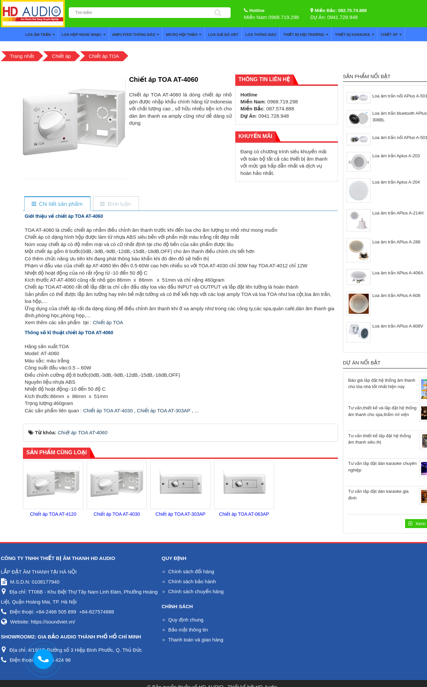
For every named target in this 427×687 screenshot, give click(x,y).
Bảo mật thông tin (188, 629)
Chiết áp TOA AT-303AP (163, 410)
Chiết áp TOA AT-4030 (108, 410)
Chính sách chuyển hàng (196, 591)
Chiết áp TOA (107, 322)
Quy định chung (185, 619)
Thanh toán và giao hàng (195, 639)
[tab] (57, 204)
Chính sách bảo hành (192, 581)
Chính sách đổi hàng (191, 571)
